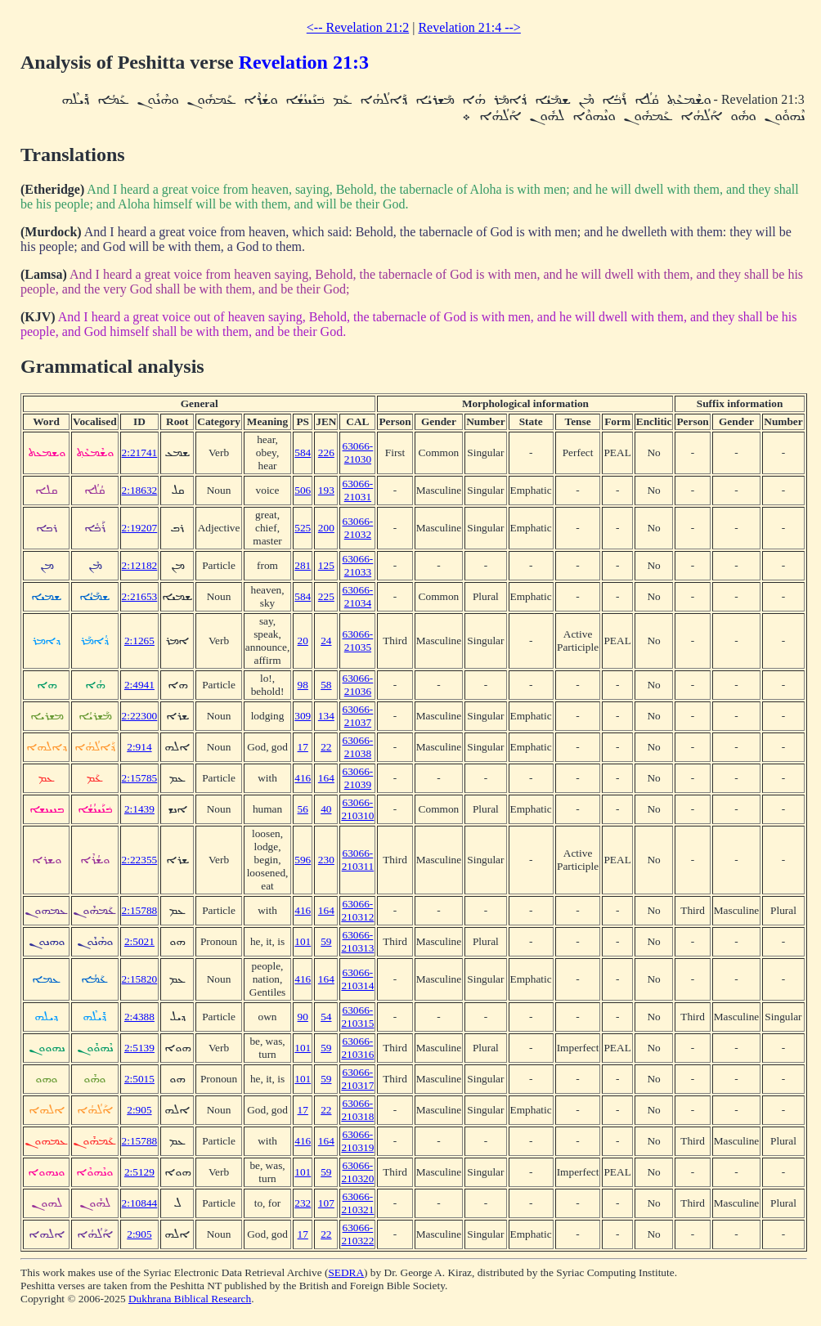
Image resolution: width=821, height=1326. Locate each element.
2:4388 (139, 1016)
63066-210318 (357, 1109)
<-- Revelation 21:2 (358, 27)
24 (326, 640)
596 (302, 859)
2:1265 (139, 640)
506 (302, 490)
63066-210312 (357, 910)
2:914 (139, 747)
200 (326, 528)
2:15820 (140, 979)
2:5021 (139, 941)
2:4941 (139, 685)
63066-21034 (358, 596)
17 (303, 747)
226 (326, 452)
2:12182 (140, 565)
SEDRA (346, 1272)
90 (303, 1016)
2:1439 (139, 809)
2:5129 (139, 1172)
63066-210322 (357, 1234)
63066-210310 (357, 809)
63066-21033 (358, 565)
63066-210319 (357, 1141)
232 (302, 1203)
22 (326, 747)
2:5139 (139, 1048)
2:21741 (140, 452)
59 (326, 941)
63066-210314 (357, 979)
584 (302, 452)
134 (326, 716)
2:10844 (140, 1203)
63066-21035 (358, 640)
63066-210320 (357, 1172)
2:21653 (140, 596)
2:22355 (140, 859)
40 (326, 809)
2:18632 (140, 490)
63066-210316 (357, 1047)
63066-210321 (357, 1203)
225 (326, 596)
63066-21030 (358, 452)
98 (303, 685)
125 (326, 565)
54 (326, 1016)
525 (302, 528)
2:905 (139, 1110)
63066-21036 (358, 684)
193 (326, 490)
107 (326, 1203)
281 (302, 565)
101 (302, 941)
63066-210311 (358, 859)
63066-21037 (358, 715)
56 (303, 809)
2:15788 (140, 910)
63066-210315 (357, 1016)
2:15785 (140, 778)
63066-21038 (358, 746)
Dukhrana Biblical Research (189, 1298)
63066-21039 (358, 778)
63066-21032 (358, 527)
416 (302, 778)
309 (302, 716)
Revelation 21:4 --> (469, 27)
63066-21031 (358, 490)
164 (326, 778)
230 (326, 859)
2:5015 (139, 1079)
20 (303, 640)
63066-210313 (357, 941)
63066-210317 (357, 1078)
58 (326, 685)
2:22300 (140, 716)
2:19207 (140, 528)
